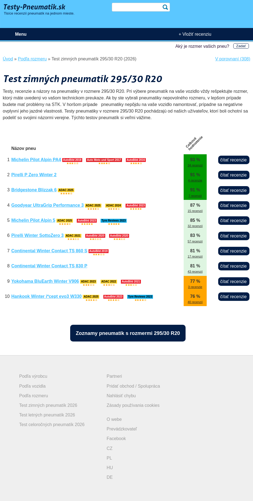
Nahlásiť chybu (121, 395)
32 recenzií (195, 226)
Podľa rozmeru (33, 395)
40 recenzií (195, 302)
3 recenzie (195, 287)
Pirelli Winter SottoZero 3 (37, 235)
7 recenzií (195, 195)
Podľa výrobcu (33, 376)
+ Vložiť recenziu (195, 34)
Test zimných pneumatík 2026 (48, 405)
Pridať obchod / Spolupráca (133, 386)
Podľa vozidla (32, 386)
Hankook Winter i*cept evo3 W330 (46, 296)
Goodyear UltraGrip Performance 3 (47, 205)
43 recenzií (195, 271)
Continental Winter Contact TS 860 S (49, 250)
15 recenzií (195, 210)
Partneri (114, 376)
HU (110, 467)
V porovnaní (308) (232, 59)
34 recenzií (195, 165)
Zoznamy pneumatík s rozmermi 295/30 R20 (128, 333)
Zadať (241, 46)
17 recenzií (195, 256)
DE (110, 477)
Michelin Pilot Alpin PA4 (36, 159)
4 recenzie (195, 180)
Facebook (116, 438)
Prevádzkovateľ (122, 429)
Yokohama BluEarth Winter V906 (45, 281)
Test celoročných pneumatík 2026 (51, 424)
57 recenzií (195, 241)
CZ (109, 448)
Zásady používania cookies (133, 405)
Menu (21, 34)
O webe (114, 419)
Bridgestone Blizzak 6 (33, 189)
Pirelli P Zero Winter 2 (33, 174)
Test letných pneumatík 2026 (47, 415)
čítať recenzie (233, 160)
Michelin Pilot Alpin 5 (33, 220)
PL (109, 458)
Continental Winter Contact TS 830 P (49, 266)
